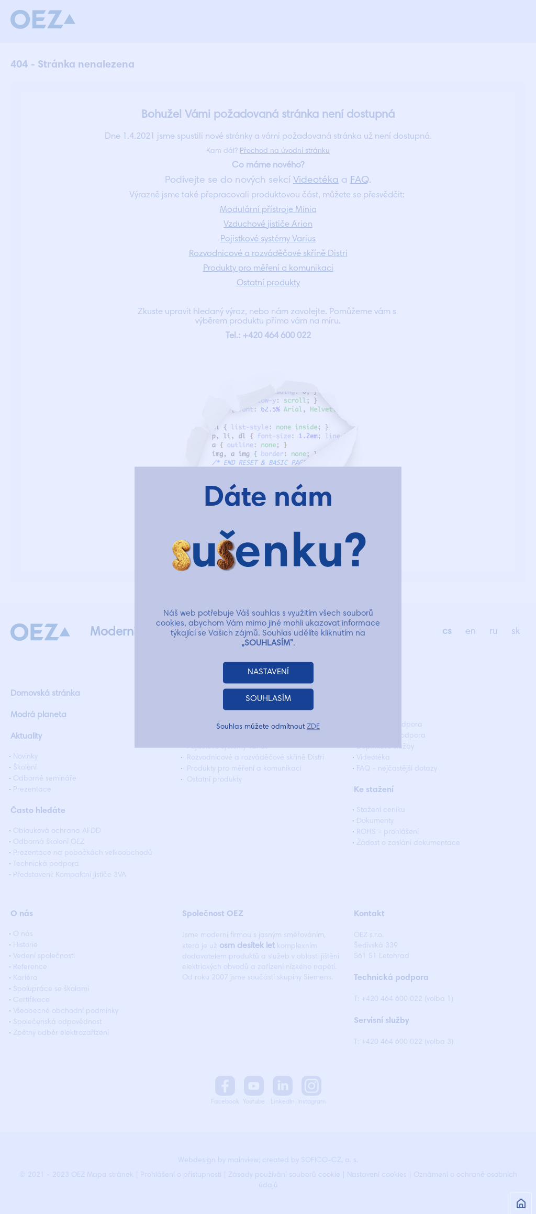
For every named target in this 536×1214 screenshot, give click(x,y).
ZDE (313, 727)
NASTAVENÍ (268, 672)
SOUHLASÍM (268, 699)
